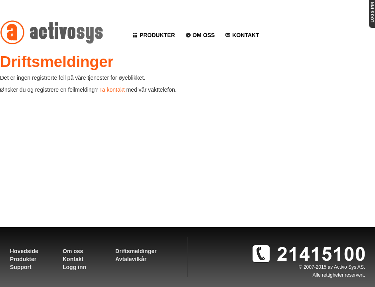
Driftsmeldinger (135, 251)
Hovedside (24, 251)
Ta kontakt (112, 89)
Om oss (200, 35)
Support (21, 267)
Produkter (153, 35)
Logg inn (74, 267)
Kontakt (242, 35)
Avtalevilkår (130, 259)
